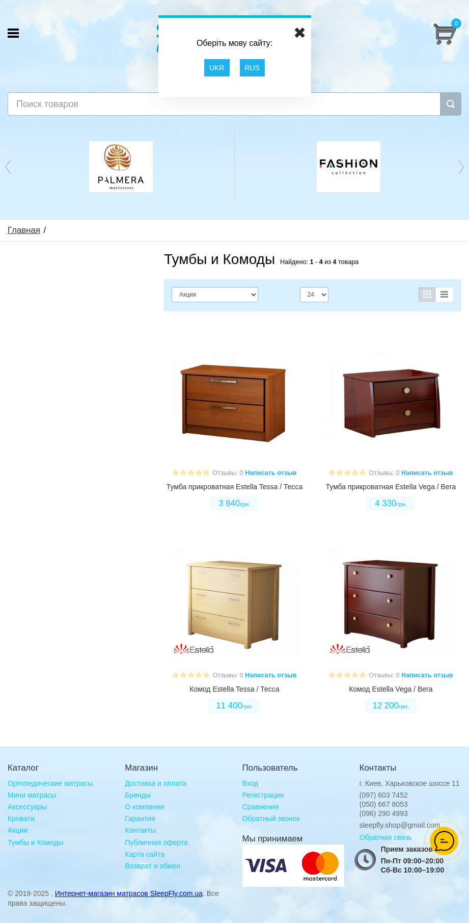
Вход (250, 783)
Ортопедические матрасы (50, 783)
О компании (144, 807)
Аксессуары (27, 807)
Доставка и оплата (155, 783)
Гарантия (140, 818)
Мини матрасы (32, 795)
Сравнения (260, 807)
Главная (24, 230)
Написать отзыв (270, 473)
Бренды (138, 795)
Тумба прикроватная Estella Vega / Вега (391, 487)
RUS (252, 68)
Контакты (140, 830)
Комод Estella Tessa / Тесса (234, 689)
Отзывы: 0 (227, 473)
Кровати (21, 818)
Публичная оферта (156, 842)
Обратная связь (386, 837)
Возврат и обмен (152, 866)
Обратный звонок (271, 818)
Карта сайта (144, 854)
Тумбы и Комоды (35, 842)
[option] (121, 166)
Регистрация (263, 795)
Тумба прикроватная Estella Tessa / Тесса (235, 487)
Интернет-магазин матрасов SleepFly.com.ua (129, 893)
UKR (217, 68)
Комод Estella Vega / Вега (390, 689)
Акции (17, 830)
